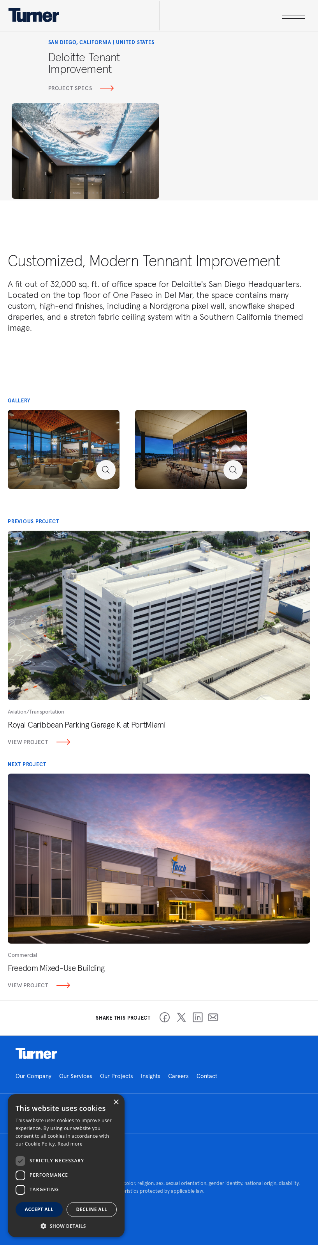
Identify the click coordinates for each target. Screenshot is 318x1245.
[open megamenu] (232, 15)
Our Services (75, 1076)
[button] (66, 1225)
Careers (178, 1076)
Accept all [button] (39, 1209)
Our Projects (116, 1076)
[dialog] (66, 1165)
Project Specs (81, 88)
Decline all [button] (91, 1209)
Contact (207, 1076)
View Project (39, 742)
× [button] (116, 1102)
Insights (150, 1076)
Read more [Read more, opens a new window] (70, 1144)
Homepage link (36, 1053)
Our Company (33, 1076)
